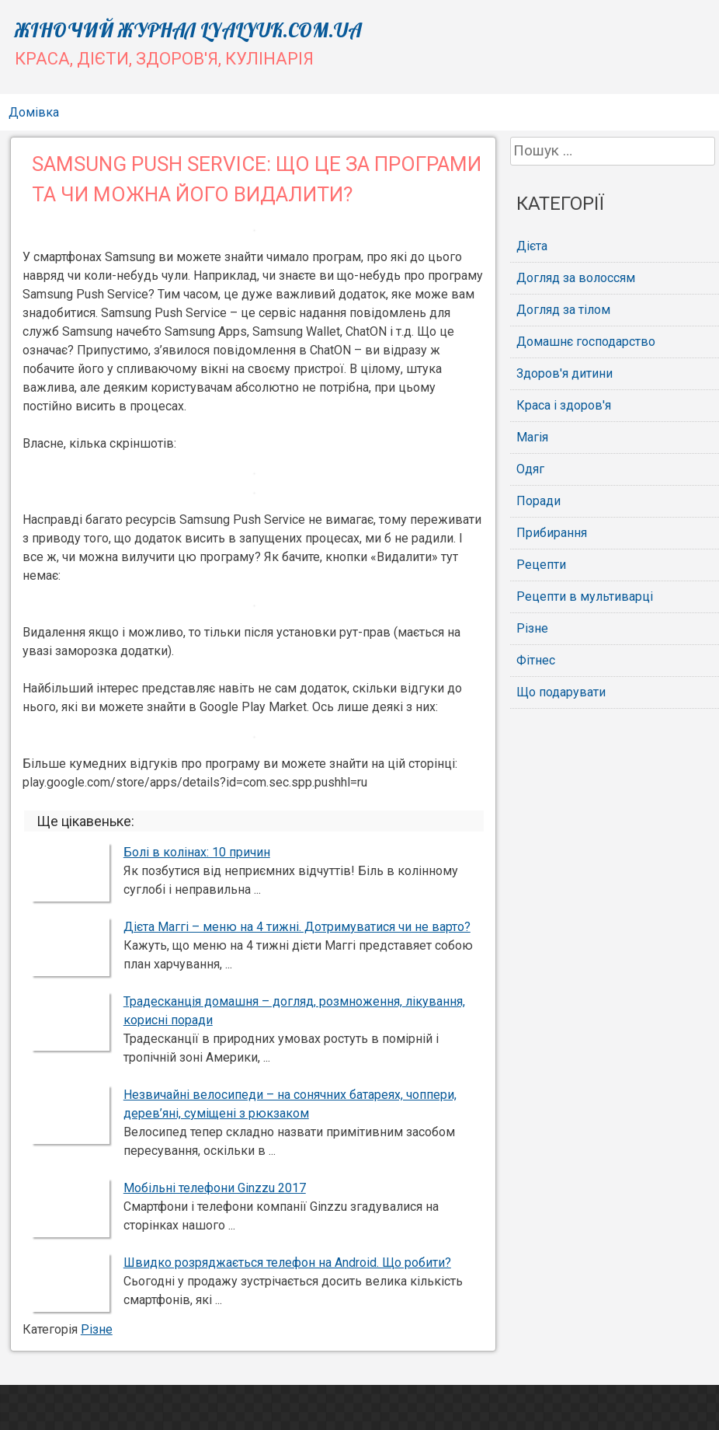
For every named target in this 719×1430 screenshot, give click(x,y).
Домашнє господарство (585, 341)
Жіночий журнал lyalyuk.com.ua (188, 30)
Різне (97, 1329)
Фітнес (535, 660)
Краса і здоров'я (563, 405)
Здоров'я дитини (564, 373)
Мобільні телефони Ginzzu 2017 (214, 1188)
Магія (532, 437)
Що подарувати (561, 692)
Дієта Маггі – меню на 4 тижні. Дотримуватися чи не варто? (297, 926)
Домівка (34, 112)
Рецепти (541, 564)
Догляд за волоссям (575, 277)
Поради (538, 501)
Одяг (530, 469)
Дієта (531, 246)
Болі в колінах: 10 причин (196, 852)
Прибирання (551, 532)
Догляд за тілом (563, 309)
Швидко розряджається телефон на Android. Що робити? (287, 1262)
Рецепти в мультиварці (584, 596)
